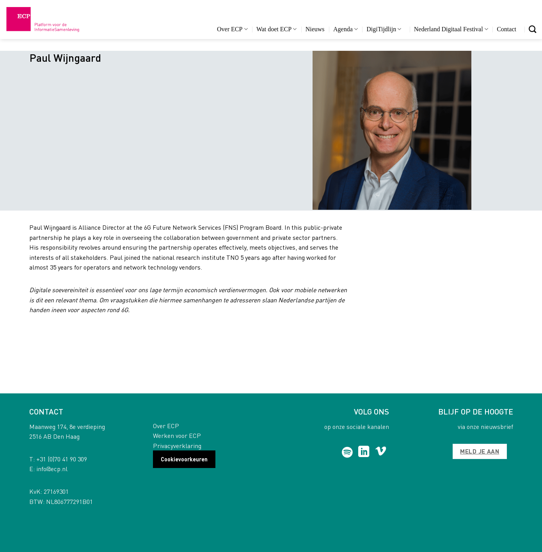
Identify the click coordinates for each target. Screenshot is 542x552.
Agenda (345, 29)
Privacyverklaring (177, 445)
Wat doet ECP (276, 29)
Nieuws (315, 29)
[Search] (532, 29)
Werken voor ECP (177, 435)
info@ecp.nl (52, 468)
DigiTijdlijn (383, 29)
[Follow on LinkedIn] (364, 452)
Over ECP (232, 29)
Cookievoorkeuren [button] (184, 459)
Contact (506, 29)
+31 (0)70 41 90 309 (61, 459)
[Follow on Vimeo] (380, 452)
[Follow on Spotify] (347, 452)
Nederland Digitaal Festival (451, 29)
